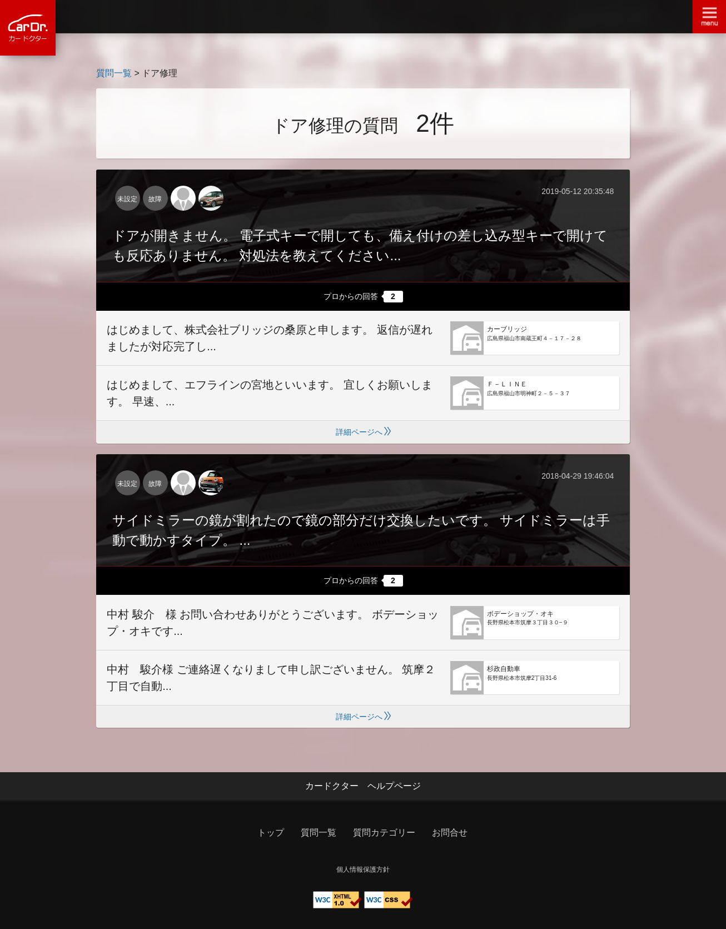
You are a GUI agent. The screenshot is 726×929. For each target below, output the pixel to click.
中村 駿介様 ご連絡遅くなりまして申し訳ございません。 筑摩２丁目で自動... (271, 677)
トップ (270, 832)
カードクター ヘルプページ (363, 786)
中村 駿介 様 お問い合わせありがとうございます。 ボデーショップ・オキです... (273, 622)
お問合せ (450, 832)
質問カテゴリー (384, 832)
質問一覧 (114, 73)
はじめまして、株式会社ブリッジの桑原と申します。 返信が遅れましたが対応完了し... (269, 338)
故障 (155, 199)
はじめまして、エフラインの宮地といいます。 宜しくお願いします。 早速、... (269, 393)
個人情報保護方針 (363, 869)
